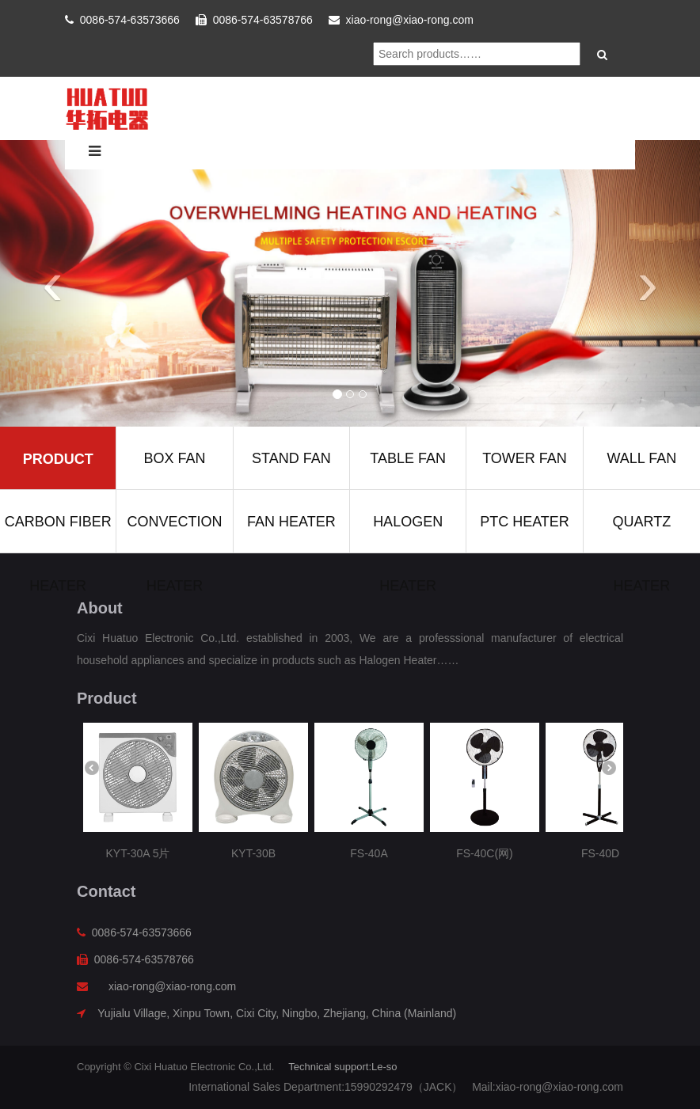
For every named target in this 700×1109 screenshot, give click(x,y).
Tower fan (524, 458)
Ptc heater (524, 522)
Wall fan (641, 458)
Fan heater (291, 522)
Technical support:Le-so (342, 1067)
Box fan (174, 458)
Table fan (408, 458)
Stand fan (291, 458)
